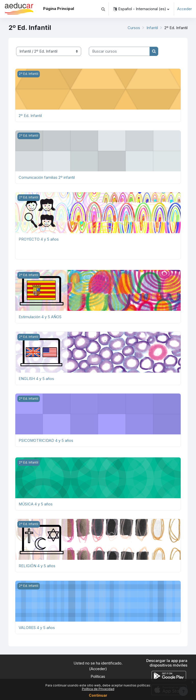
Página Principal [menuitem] (58, 8)
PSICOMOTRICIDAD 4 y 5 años (46, 440)
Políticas (98, 676)
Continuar (98, 695)
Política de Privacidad (98, 689)
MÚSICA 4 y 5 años (36, 504)
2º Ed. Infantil (30, 115)
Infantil (152, 28)
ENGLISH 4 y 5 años (36, 378)
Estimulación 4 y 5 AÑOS (40, 317)
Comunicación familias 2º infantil (47, 177)
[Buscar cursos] (119, 51)
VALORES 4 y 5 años (37, 627)
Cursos (134, 28)
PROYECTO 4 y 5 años (39, 239)
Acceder (184, 9)
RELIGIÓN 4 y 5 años (37, 566)
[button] (103, 9)
